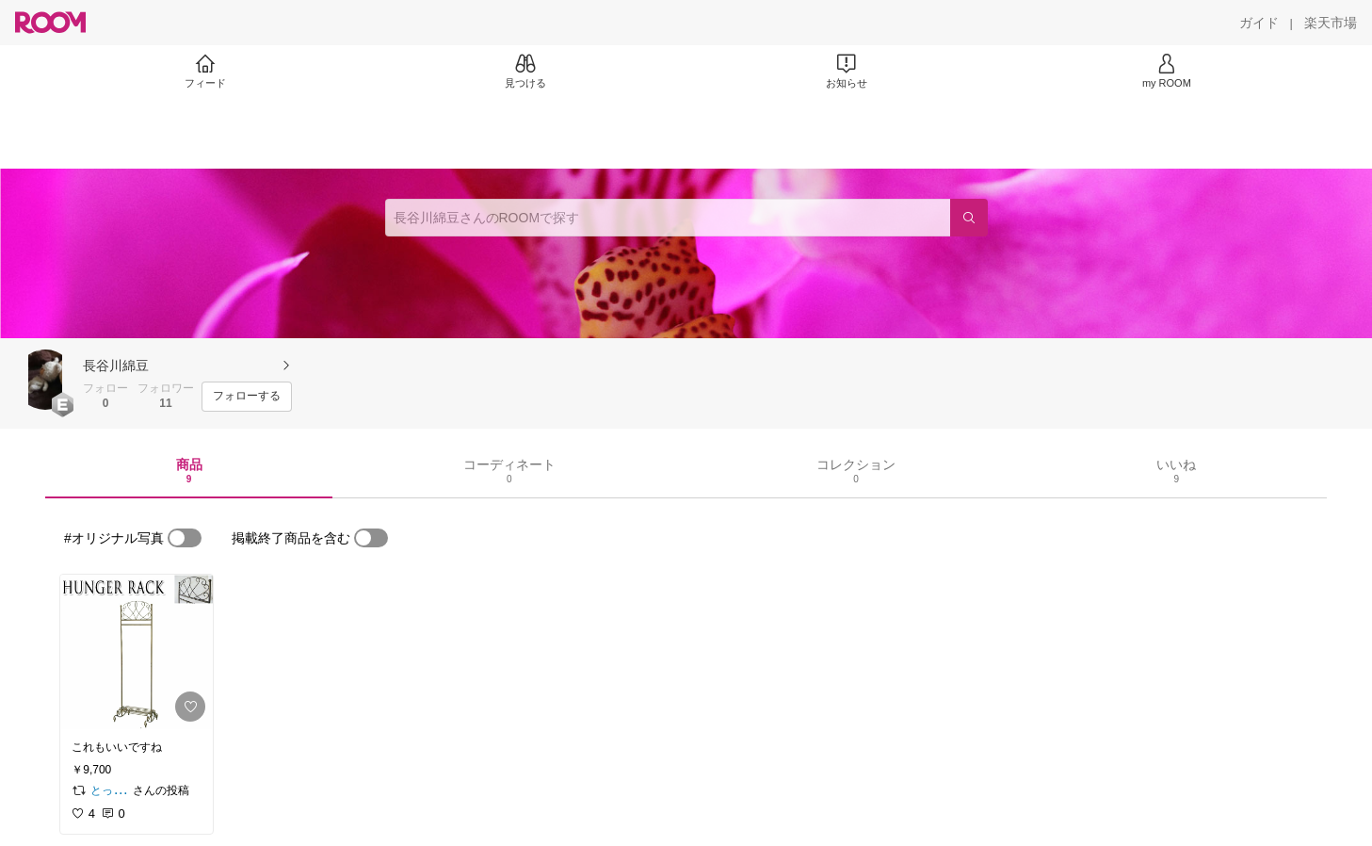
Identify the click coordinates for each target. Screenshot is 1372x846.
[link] (136, 652)
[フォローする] (247, 397)
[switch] (185, 538)
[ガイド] (1259, 22)
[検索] (969, 217)
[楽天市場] (1330, 22)
